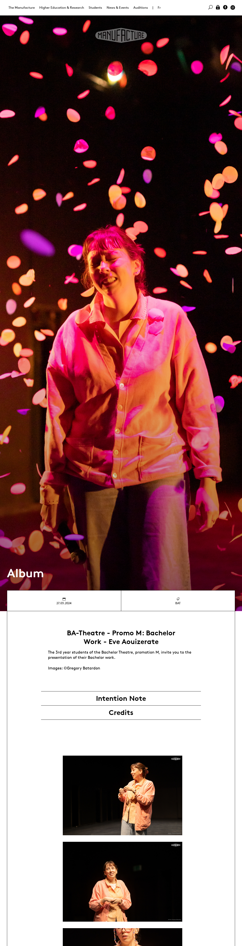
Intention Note (121, 698)
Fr (159, 7)
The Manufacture (21, 7)
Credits (121, 712)
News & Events (118, 7)
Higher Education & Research (61, 7)
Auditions (140, 7)
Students (95, 7)
